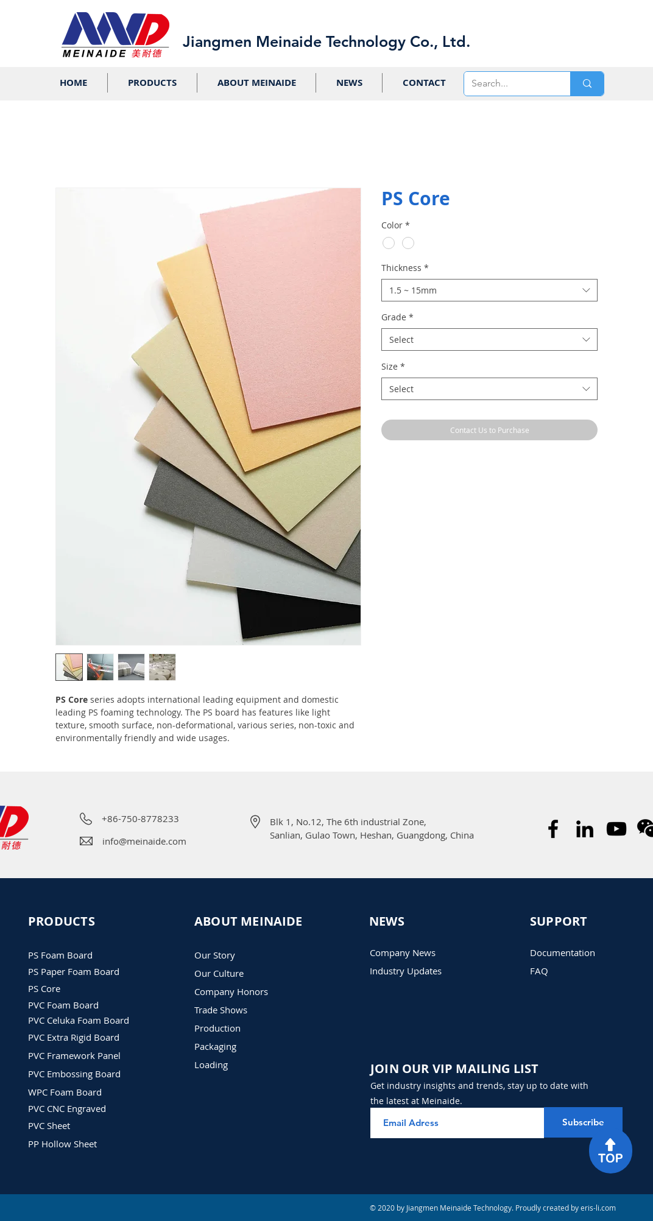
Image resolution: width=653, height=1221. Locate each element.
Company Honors (231, 991)
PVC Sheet (49, 1125)
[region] (610, 1150)
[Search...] (508, 84)
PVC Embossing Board (74, 1074)
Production (217, 1028)
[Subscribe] (583, 1122)
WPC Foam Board (65, 1092)
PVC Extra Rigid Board (73, 1037)
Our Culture (219, 973)
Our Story (214, 955)
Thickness (405, 267)
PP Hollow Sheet (62, 1144)
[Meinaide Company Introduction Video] (616, 829)
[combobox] (489, 290)
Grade (397, 317)
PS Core (44, 988)
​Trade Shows (220, 1010)
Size (393, 366)
